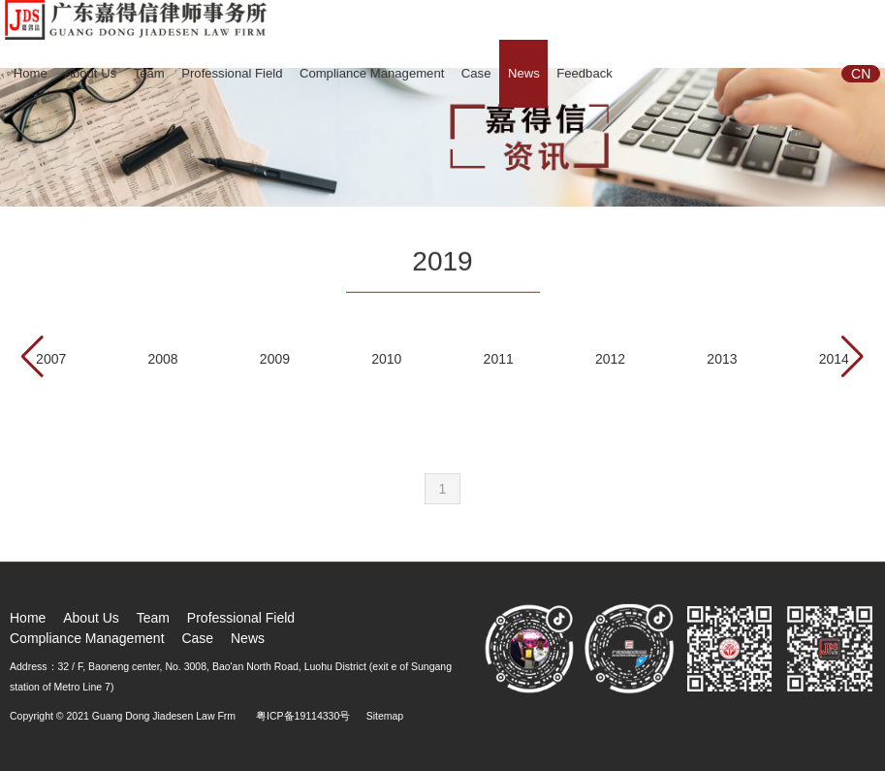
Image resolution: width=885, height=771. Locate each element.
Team (149, 73)
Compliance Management (372, 73)
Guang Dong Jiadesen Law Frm (164, 716)
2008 (162, 359)
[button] (852, 357)
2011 (499, 359)
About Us (90, 73)
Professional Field (231, 73)
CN (860, 73)
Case (476, 73)
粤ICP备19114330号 (303, 716)
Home (30, 73)
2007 (51, 359)
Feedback (584, 73)
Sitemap (385, 716)
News (524, 73)
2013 (722, 359)
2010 (386, 359)
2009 (275, 359)
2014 (834, 359)
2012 (610, 359)
